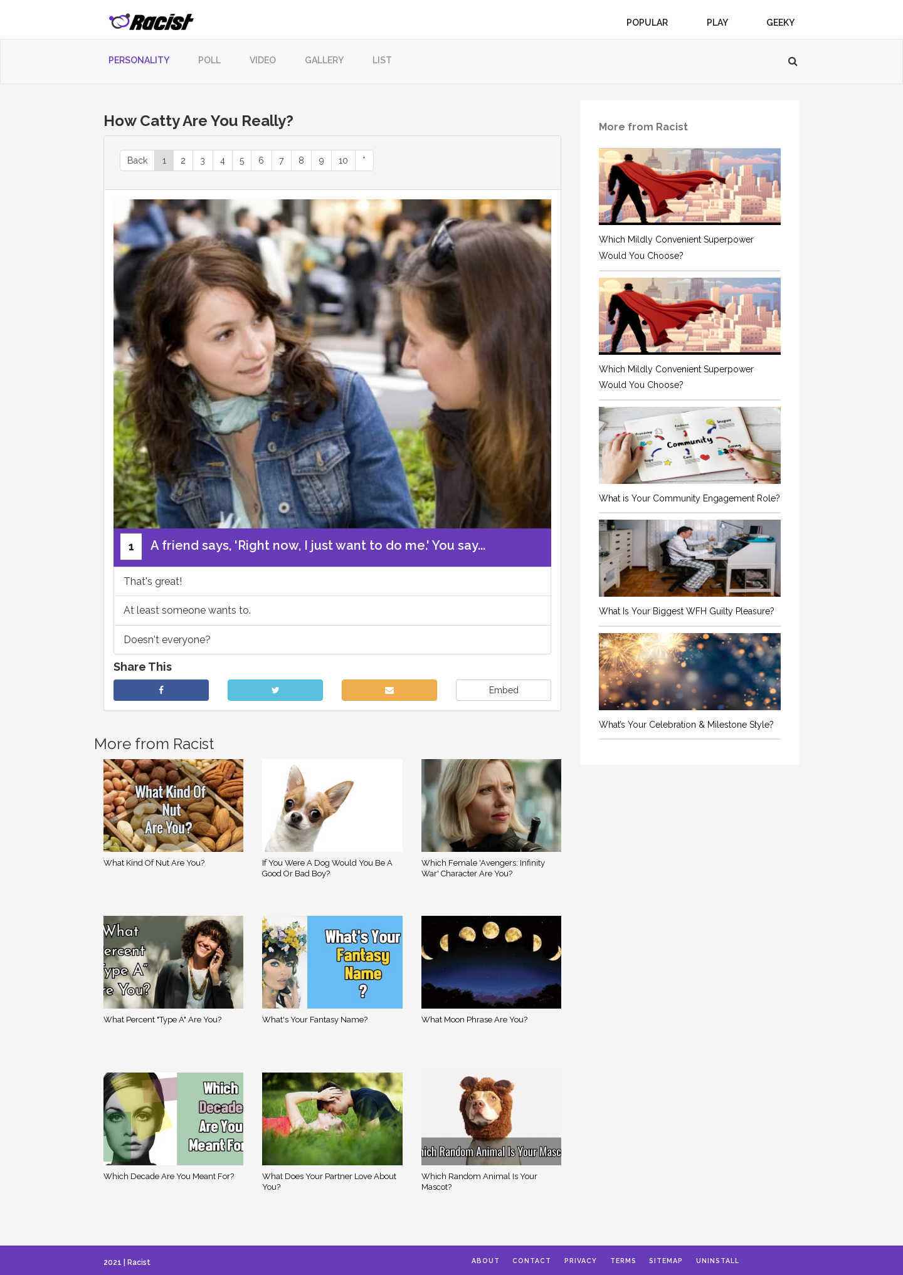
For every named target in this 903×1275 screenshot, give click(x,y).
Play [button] (722, 23)
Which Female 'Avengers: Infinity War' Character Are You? (483, 870)
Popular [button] (652, 23)
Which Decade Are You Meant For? (168, 1178)
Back (140, 161)
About (491, 1261)
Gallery (324, 60)
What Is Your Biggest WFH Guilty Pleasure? (686, 611)
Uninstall (759, 1261)
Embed (504, 693)
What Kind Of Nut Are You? (153, 864)
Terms (649, 1261)
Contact (544, 1261)
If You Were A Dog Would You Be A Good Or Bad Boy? (327, 870)
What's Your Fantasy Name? (314, 1021)
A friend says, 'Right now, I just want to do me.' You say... (302, 548)
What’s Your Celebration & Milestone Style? (686, 725)
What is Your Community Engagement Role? (689, 498)
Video (263, 60)
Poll (209, 60)
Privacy (599, 1261)
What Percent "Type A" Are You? (162, 1021)
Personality (138, 60)
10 (391, 161)
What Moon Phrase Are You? (474, 1021)
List (382, 60)
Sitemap (700, 1261)
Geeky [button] (785, 23)
